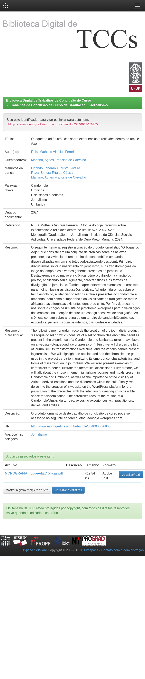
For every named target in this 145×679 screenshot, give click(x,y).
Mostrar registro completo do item (27, 490)
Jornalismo (99, 105)
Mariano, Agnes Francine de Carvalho (58, 160)
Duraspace (90, 550)
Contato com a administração (122, 550)
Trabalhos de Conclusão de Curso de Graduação (48, 105)
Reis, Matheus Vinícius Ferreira (54, 152)
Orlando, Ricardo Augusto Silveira (55, 168)
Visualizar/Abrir (131, 474)
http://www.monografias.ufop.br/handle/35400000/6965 (70, 426)
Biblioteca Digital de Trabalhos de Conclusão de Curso (48, 100)
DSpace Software (34, 550)
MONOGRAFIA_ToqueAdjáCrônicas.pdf (34, 473)
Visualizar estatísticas (68, 490)
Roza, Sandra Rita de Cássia (52, 172)
